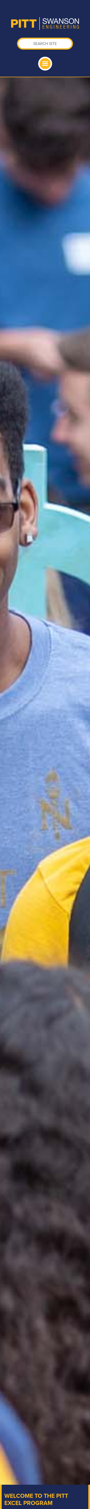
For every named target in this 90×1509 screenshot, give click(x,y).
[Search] (45, 44)
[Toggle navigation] (45, 64)
